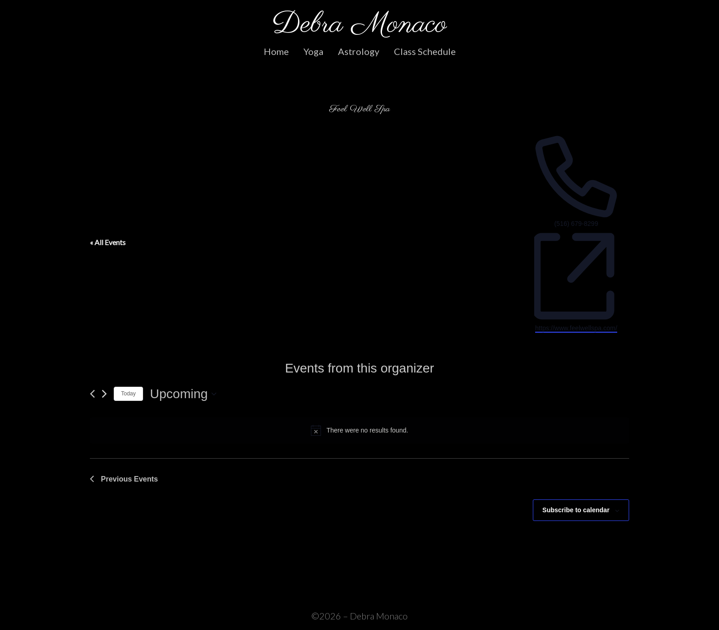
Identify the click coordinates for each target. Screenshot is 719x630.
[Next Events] (104, 393)
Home (276, 51)
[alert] (359, 430)
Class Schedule (425, 51)
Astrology (358, 51)
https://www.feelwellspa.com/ (576, 328)
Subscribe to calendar (575, 510)
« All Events (108, 242)
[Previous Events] (92, 393)
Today (128, 393)
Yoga (313, 51)
